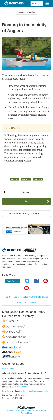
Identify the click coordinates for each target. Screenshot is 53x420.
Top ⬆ (8, 297)
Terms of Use (26, 413)
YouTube (26, 288)
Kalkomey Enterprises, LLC (35, 391)
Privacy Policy (37, 411)
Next (26, 201)
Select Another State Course (35, 297)
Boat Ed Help (8, 368)
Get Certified (30, 302)
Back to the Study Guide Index (26, 213)
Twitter (27, 281)
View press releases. (21, 387)
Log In (17, 297)
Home (19, 302)
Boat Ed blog (12, 281)
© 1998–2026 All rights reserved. (19, 411)
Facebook (36, 281)
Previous (26, 192)
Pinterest (45, 281)
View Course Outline (26, 12)
